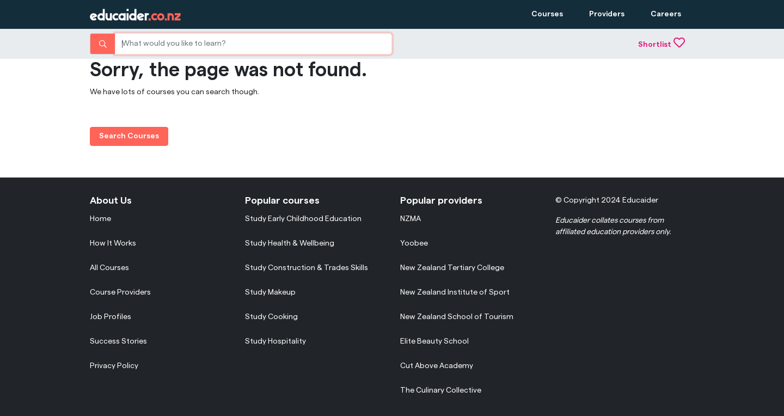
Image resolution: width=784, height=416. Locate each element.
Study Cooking (271, 317)
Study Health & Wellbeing (289, 243)
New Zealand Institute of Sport (455, 292)
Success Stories (118, 341)
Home (100, 219)
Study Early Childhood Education (303, 219)
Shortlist (661, 44)
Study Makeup (270, 292)
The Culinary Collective (440, 390)
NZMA (410, 219)
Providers (606, 14)
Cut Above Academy (436, 366)
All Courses (109, 268)
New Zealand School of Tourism (456, 317)
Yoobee (414, 243)
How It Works (113, 243)
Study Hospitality (275, 341)
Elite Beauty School (434, 341)
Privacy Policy (114, 366)
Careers (666, 14)
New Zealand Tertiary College (452, 268)
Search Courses (129, 136)
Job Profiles (110, 317)
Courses (547, 14)
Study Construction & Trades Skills (306, 268)
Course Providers (120, 292)
